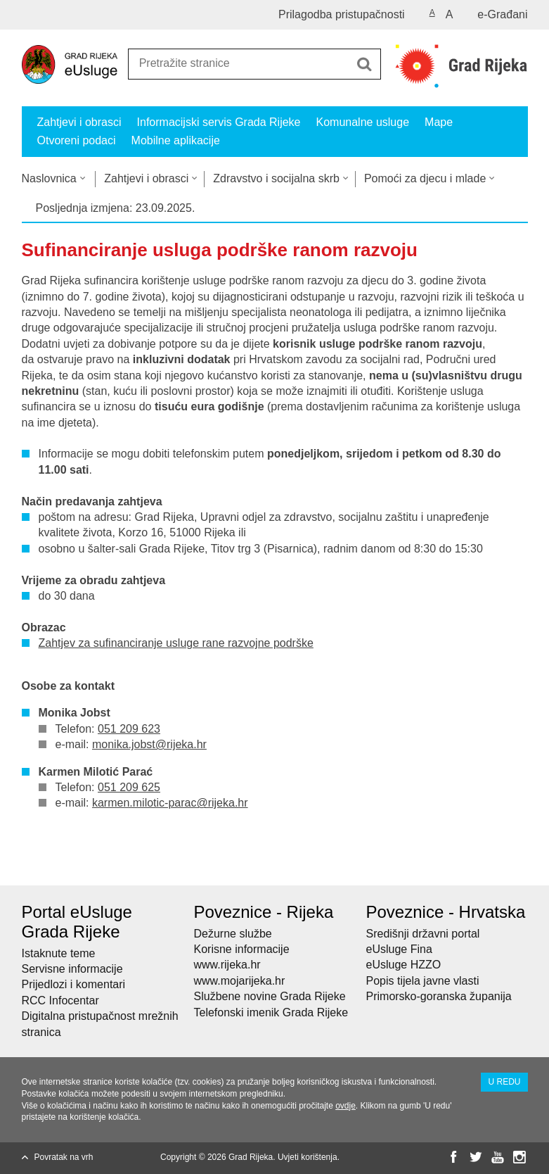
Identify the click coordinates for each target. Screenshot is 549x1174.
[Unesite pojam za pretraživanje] (239, 63)
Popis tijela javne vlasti (422, 981)
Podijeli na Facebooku (59, 863)
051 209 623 (129, 729)
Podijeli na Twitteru (89, 863)
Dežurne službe (233, 934)
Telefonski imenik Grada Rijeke (271, 1012)
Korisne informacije (242, 949)
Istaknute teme (59, 953)
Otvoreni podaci (76, 140)
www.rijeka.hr (227, 965)
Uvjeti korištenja (307, 1157)
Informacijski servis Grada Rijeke (219, 122)
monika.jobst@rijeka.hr (149, 744)
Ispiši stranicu (29, 863)
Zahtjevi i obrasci (79, 122)
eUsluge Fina (399, 949)
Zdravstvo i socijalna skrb (276, 178)
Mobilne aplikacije (175, 140)
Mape (439, 122)
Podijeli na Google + (119, 863)
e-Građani (502, 14)
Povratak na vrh (63, 1157)
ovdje (345, 1106)
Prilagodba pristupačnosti (341, 14)
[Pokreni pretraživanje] (365, 64)
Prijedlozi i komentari (74, 984)
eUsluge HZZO (403, 965)
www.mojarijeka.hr (239, 981)
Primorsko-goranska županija (439, 996)
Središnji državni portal (423, 934)
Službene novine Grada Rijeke (270, 996)
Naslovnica (49, 178)
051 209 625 (129, 787)
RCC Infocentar (60, 1000)
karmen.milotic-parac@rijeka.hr (170, 803)
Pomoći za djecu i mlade (425, 178)
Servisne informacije (72, 969)
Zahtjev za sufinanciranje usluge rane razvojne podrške (176, 643)
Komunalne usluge (363, 122)
